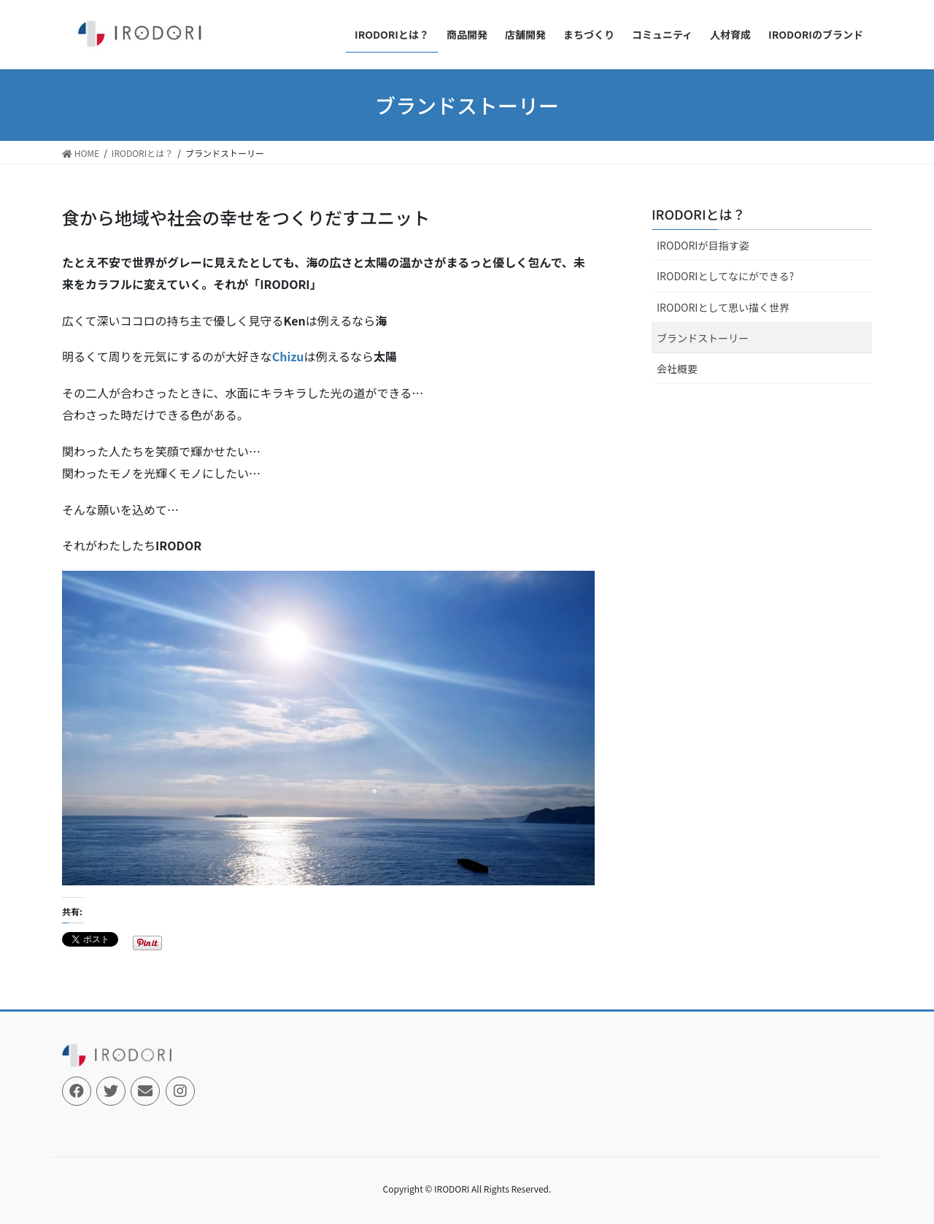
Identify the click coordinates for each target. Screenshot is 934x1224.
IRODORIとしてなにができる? (725, 276)
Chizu (288, 356)
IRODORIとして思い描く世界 (723, 307)
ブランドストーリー (703, 338)
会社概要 (677, 368)
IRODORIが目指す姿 (703, 245)
